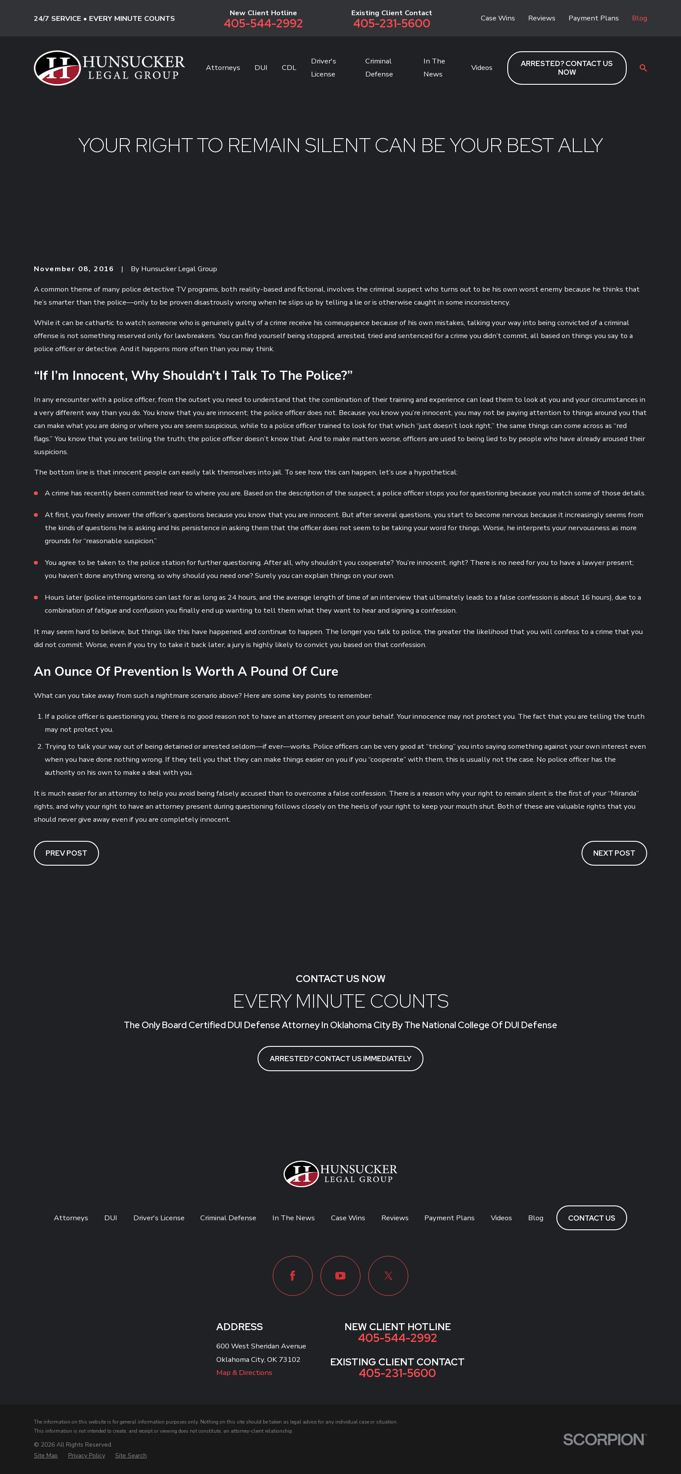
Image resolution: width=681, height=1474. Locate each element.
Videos (501, 1218)
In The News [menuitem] (434, 67)
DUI (110, 1218)
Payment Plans (594, 18)
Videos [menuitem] (482, 68)
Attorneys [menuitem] (223, 68)
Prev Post (66, 853)
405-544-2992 (263, 24)
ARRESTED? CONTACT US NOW (567, 68)
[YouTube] (340, 1276)
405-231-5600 (391, 24)
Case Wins (498, 18)
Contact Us (591, 1218)
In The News (293, 1218)
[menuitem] (46, 1455)
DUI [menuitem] (261, 68)
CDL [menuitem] (289, 68)
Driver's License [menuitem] (323, 67)
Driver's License (159, 1218)
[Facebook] (293, 1276)
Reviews (541, 18)
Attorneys (71, 1218)
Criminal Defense (228, 1218)
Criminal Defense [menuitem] (379, 67)
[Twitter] (388, 1276)
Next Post (614, 853)
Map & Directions (244, 1373)
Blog (639, 18)
